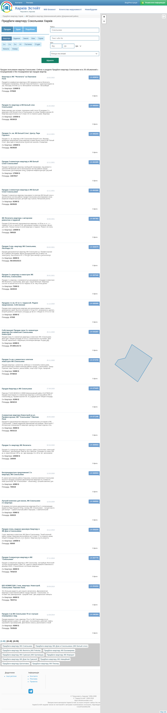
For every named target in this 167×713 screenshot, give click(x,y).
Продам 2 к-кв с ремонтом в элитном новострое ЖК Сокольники (17, 360)
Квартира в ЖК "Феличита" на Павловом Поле (19, 78)
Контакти (34, 676)
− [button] (104, 21)
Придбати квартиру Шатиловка (16, 664)
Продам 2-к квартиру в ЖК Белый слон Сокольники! (18, 106)
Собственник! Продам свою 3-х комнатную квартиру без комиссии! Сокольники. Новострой (20, 332)
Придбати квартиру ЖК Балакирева (59, 650)
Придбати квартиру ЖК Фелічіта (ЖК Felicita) (22, 650)
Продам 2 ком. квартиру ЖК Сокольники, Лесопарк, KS (19, 247)
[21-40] (9, 641)
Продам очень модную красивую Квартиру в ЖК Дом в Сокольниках (21, 530)
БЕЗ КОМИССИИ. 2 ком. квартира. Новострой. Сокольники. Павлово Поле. (21, 587)
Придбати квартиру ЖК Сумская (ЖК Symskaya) (23, 655)
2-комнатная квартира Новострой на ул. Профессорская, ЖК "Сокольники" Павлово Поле (20, 417)
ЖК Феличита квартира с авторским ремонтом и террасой (17, 219)
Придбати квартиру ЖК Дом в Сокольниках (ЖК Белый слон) (61, 646)
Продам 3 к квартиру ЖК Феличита (16, 445)
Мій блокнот (50, 9)
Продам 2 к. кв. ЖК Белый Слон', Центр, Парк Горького (21, 134)
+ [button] (104, 17)
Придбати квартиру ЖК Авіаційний (55, 659)
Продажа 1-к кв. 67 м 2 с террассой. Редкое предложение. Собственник (20, 304)
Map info (163, 712)
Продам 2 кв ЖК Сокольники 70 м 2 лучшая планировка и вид (20, 615)
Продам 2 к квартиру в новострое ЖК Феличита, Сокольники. (17, 276)
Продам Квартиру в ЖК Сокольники (17, 389)
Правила (33, 681)
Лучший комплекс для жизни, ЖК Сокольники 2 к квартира (21, 502)
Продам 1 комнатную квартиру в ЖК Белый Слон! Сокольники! (20, 191)
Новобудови (91, 9)
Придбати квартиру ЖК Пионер (45, 664)
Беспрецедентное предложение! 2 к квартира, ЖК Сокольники (17, 474)
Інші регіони (11, 676)
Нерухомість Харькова (27, 11)
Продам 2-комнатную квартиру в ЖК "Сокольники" (17, 558)
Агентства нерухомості (70, 9)
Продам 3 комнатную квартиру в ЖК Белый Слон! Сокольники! (20, 163)
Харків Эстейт (27, 8)
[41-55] (16, 641)
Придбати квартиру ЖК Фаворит (60, 655)
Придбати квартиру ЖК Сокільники (17, 646)
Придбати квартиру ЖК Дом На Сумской (20, 659)
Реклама (33, 679)
